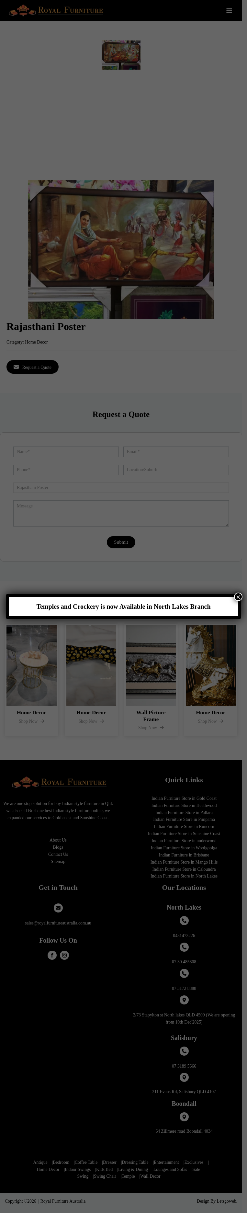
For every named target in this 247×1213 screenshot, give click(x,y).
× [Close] (238, 597)
